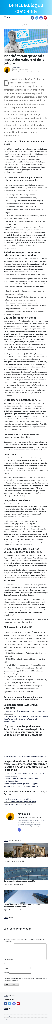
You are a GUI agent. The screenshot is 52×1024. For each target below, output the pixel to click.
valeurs (40, 71)
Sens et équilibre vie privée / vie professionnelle (21, 778)
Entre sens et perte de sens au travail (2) (19, 881)
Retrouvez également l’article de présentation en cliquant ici (25, 756)
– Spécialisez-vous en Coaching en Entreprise (20, 802)
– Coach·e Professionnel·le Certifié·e (17, 799)
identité (29, 71)
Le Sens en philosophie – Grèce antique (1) (20, 857)
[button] (7, 17)
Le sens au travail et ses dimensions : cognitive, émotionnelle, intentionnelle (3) (22, 905)
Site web (6, 972)
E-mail (6, 968)
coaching (16, 71)
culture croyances (23, 71)
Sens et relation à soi (11, 781)
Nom (5, 964)
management (35, 71)
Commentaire (8, 959)
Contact (6, 1013)
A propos (6, 1019)
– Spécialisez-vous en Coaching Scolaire (18, 804)
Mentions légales (7, 1016)
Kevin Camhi (24, 813)
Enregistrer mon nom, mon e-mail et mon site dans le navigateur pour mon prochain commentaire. (26, 979)
